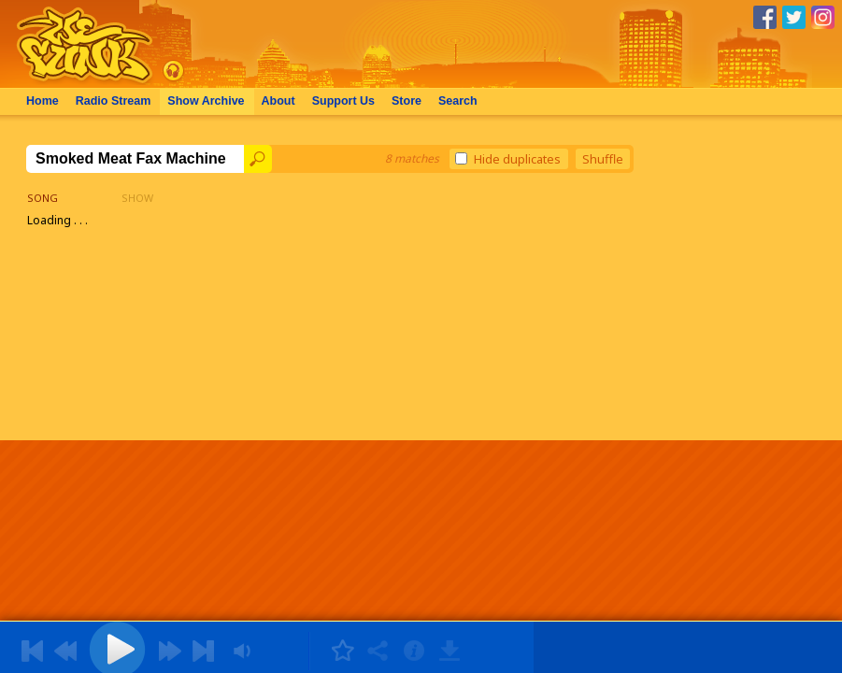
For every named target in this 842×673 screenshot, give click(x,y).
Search (458, 100)
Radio (113, 100)
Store (406, 100)
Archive (205, 100)
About (278, 100)
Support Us (343, 100)
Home (42, 100)
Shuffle (602, 158)
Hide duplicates (508, 158)
